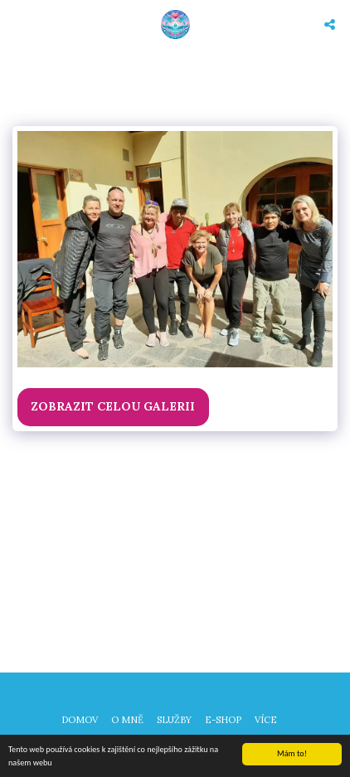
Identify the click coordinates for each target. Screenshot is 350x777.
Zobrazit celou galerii (113, 406)
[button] (18, 23)
